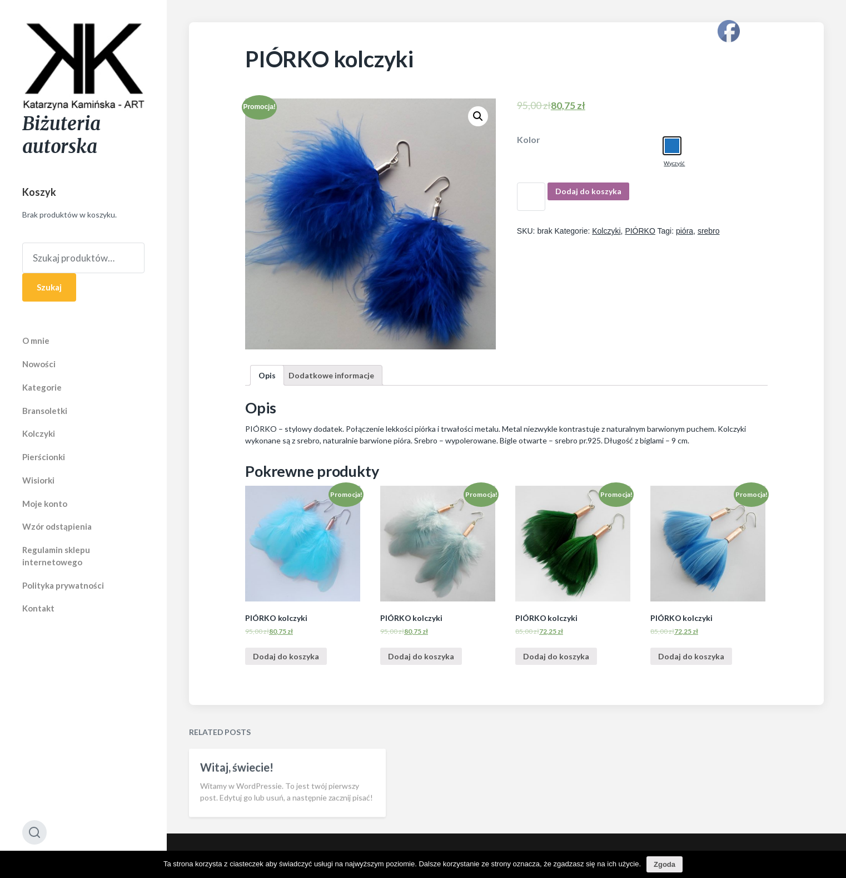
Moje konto (44, 504)
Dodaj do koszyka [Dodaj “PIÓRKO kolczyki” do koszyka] (286, 656)
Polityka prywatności (63, 585)
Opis (267, 375)
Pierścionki (43, 457)
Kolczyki (38, 433)
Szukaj (49, 287)
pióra (684, 230)
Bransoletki (44, 411)
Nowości (39, 364)
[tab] (267, 375)
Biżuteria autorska (61, 135)
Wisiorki (38, 480)
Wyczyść (674, 163)
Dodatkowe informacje (331, 375)
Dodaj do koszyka (588, 191)
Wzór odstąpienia (57, 526)
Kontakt (38, 608)
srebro (709, 230)
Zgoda (664, 864)
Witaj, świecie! (236, 788)
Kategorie (42, 387)
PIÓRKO (640, 230)
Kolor (528, 139)
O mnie (35, 341)
